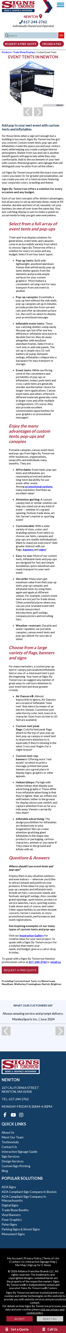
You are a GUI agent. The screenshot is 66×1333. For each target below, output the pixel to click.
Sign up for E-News (39, 1265)
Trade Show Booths (15, 1210)
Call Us (50, 1329)
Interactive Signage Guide (19, 1152)
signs (42, 549)
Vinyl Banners (11, 1215)
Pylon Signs (9, 1224)
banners (28, 549)
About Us (8, 1132)
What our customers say (33, 1005)
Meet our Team (12, 1137)
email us (55, 962)
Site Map (20, 1265)
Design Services (13, 1161)
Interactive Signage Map (41, 1261)
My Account (14, 1258)
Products (6, 52)
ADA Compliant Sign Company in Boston (29, 1192)
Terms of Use (51, 1258)
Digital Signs (10, 1205)
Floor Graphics (12, 1220)
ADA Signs (9, 1187)
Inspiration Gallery (32, 935)
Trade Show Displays (24, 52)
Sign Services (11, 1156)
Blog (5, 1171)
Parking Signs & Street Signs (21, 1229)
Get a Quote (17, 1329)
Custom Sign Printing (16, 1166)
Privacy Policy (32, 1258)
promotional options (38, 486)
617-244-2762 (33, 22)
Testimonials (10, 1142)
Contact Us (9, 1147)
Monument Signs (13, 1234)
